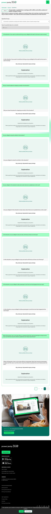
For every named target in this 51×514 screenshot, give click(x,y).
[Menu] (47, 2)
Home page (4, 7)
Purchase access (9, 432)
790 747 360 (4, 469)
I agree (21, 511)
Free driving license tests (7, 485)
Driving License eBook (6, 491)
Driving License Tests (6, 503)
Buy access (6, 452)
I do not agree (28, 511)
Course (9, 7)
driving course (5, 487)
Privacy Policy (4, 499)
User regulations (5, 496)
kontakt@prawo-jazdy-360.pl (8, 471)
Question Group (5, 18)
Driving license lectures (6, 489)
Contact (3, 501)
